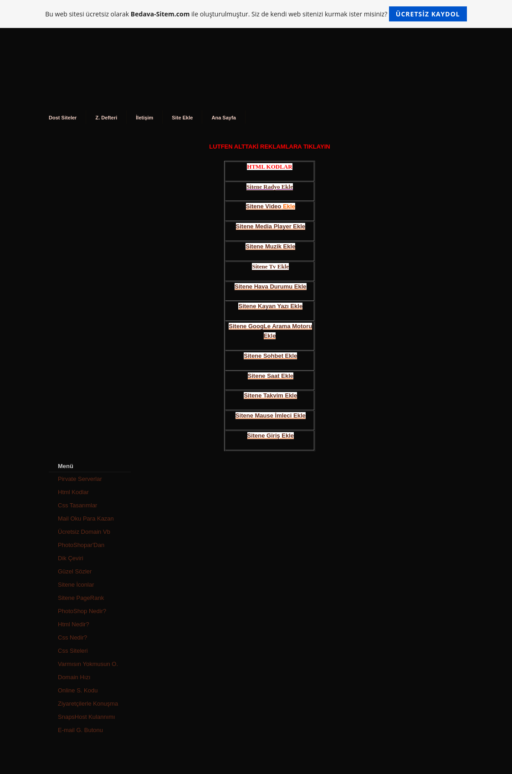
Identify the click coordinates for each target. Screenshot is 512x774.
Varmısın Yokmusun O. (88, 663)
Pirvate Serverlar (80, 478)
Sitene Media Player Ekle (270, 226)
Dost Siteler (63, 117)
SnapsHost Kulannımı (86, 716)
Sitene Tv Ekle (270, 266)
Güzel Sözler (75, 571)
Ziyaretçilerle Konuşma (88, 703)
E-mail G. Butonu (80, 730)
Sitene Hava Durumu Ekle (271, 286)
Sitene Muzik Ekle (270, 246)
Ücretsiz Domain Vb (84, 531)
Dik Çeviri (70, 558)
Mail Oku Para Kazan (86, 518)
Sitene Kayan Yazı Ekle (270, 306)
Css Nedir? (72, 637)
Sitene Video (264, 206)
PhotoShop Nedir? (82, 611)
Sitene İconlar (76, 584)
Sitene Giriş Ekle (270, 435)
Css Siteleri (73, 650)
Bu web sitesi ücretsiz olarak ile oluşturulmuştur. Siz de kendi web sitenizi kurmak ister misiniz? (255, 13)
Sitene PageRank (81, 597)
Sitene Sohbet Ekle (270, 355)
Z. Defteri (106, 117)
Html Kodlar (73, 492)
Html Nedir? (73, 624)
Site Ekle (182, 117)
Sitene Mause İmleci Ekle (271, 415)
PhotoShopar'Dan (81, 545)
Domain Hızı (74, 677)
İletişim (144, 117)
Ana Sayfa (223, 117)
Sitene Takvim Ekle (270, 395)
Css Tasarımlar (77, 505)
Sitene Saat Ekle (270, 375)
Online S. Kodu (77, 690)
